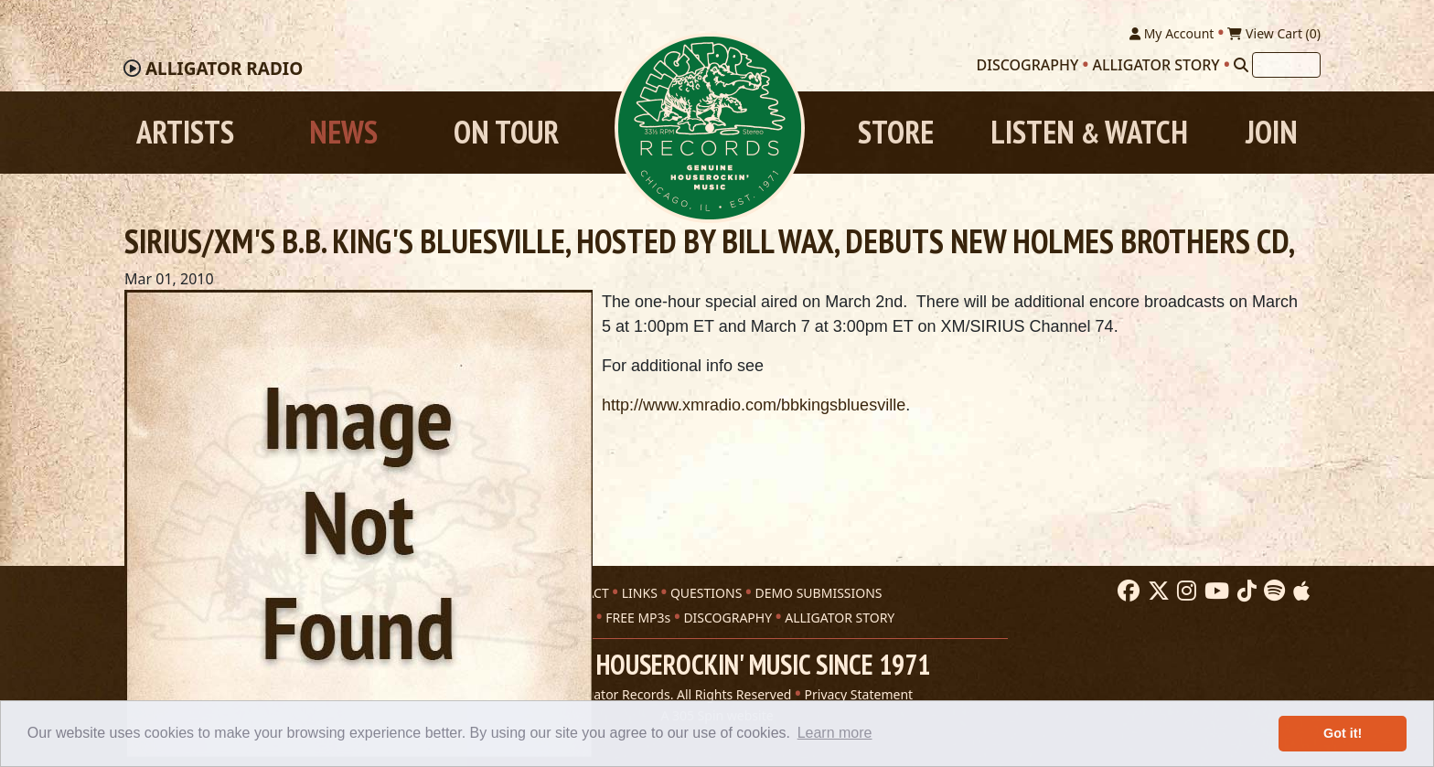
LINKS (640, 593)
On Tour (506, 132)
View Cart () (1274, 33)
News (343, 132)
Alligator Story (1156, 65)
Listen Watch (1089, 132)
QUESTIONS (706, 593)
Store (896, 132)
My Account (1171, 33)
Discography (1028, 65)
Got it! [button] (1342, 733)
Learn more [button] (834, 732)
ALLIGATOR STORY (839, 617)
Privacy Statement (859, 694)
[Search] (1241, 65)
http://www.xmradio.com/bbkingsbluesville (753, 405)
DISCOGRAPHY (727, 617)
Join (1272, 132)
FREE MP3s (637, 617)
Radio (224, 68)
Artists (185, 132)
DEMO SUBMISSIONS (818, 593)
